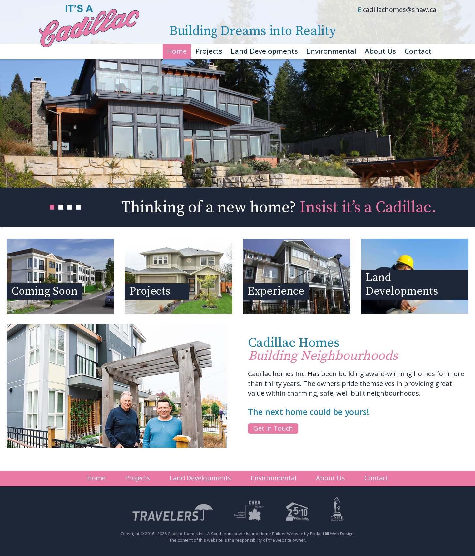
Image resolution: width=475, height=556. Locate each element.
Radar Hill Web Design (332, 533)
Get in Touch (273, 428)
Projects (208, 51)
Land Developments (264, 51)
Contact (418, 51)
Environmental (331, 51)
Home (177, 51)
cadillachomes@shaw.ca (399, 9)
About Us (380, 51)
